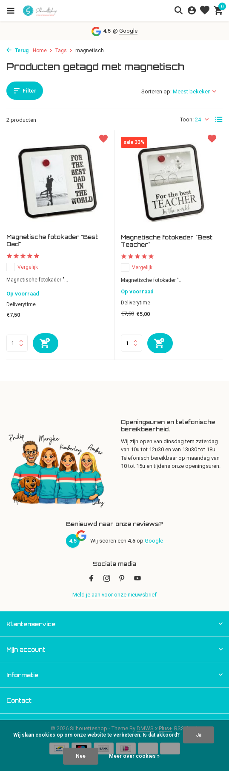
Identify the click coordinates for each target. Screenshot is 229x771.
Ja (198, 735)
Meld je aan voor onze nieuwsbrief (114, 594)
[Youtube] (137, 579)
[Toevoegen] (45, 343)
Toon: (187, 119)
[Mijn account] (192, 10)
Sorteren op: (156, 91)
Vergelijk (22, 267)
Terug (17, 50)
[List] (219, 119)
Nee (81, 756)
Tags (64, 50)
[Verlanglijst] (204, 11)
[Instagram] (106, 579)
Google (128, 31)
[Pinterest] (122, 579)
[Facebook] (91, 579)
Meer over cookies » (134, 756)
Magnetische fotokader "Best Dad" (52, 241)
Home (43, 50)
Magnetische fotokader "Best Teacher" (166, 241)
